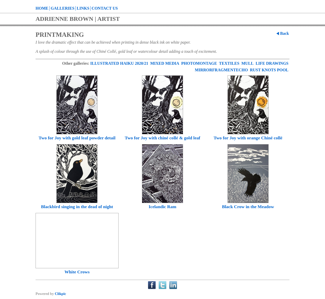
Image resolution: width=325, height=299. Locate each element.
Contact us (105, 8)
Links (83, 8)
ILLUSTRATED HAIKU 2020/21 (119, 63)
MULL (247, 63)
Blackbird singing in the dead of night (77, 206)
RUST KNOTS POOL (269, 70)
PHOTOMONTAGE (199, 63)
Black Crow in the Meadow (248, 206)
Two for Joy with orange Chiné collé (248, 137)
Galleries (62, 8)
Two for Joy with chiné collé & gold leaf (162, 137)
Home (42, 8)
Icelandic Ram (162, 206)
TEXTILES (229, 63)
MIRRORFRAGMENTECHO (221, 70)
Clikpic (60, 294)
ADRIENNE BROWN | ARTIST (78, 18)
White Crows (77, 271)
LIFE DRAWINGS (272, 63)
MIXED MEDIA (164, 63)
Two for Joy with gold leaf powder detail (77, 137)
